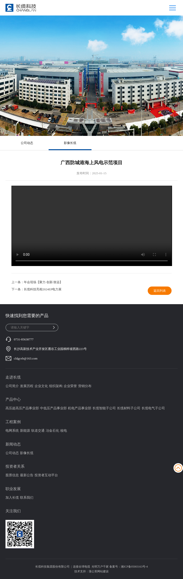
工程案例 (13, 422)
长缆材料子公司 (128, 408)
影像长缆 (70, 143)
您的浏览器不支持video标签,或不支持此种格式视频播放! (92, 226)
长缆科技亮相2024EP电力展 (42, 289)
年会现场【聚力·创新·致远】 (43, 282)
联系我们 (26, 497)
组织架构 (55, 386)
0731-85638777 (23, 339)
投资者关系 (15, 466)
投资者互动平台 (46, 475)
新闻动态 (13, 444)
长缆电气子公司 (153, 408)
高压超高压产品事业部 (22, 408)
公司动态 (27, 143)
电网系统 (12, 430)
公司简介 (12, 386)
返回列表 (159, 290)
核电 (63, 430)
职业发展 (13, 489)
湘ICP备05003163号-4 (134, 566)
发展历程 (26, 386)
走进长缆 (13, 377)
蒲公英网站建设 (99, 571)
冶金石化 (52, 430)
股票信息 (12, 475)
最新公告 (26, 475)
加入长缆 (12, 497)
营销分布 (85, 386)
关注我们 (13, 511)
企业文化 (41, 386)
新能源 (25, 430)
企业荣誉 (70, 386)
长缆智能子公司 (104, 408)
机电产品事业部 (79, 408)
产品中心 (13, 399)
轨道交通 (38, 430)
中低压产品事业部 (53, 408)
